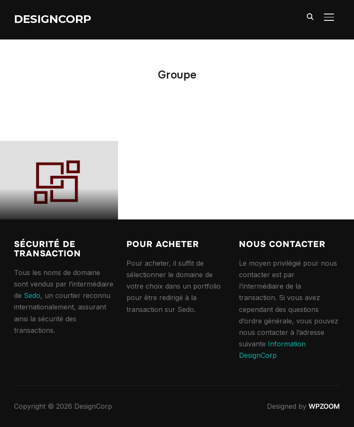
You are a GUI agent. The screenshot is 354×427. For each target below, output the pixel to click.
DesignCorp (52, 19)
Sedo (32, 295)
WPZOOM (324, 406)
